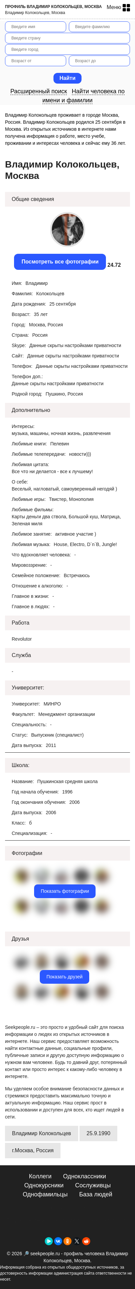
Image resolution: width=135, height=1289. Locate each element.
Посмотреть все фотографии (60, 261)
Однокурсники (44, 1185)
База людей (95, 1194)
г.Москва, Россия (32, 1150)
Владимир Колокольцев (41, 1133)
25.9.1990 (98, 1133)
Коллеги (40, 1176)
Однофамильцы (45, 1194)
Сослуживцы (93, 1185)
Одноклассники (84, 1176)
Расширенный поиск (38, 91)
